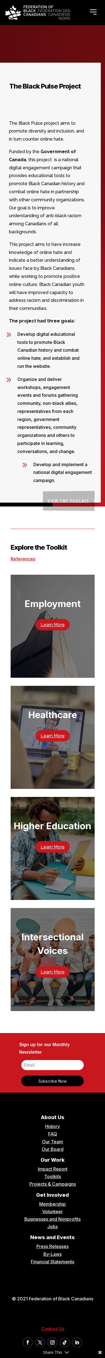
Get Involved (52, 1195)
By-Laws (52, 1254)
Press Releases (52, 1246)
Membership (52, 1204)
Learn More (53, 624)
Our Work (53, 1160)
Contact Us (52, 1329)
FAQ (52, 1134)
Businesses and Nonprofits (52, 1219)
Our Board (53, 1149)
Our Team (52, 1141)
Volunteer (52, 1211)
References (23, 559)
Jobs (52, 1226)
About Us (52, 1117)
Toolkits (52, 1176)
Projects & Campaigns (52, 1184)
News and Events (52, 1237)
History (52, 1126)
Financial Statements (52, 1261)
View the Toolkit (72, 500)
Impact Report (52, 1169)
